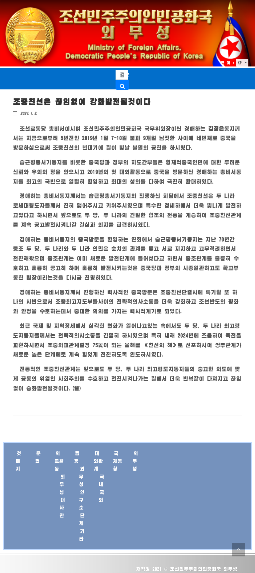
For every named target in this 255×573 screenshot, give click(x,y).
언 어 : (227, 62)
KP (241, 62)
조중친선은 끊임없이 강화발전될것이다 (82, 101)
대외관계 (98, 461)
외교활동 (59, 461)
